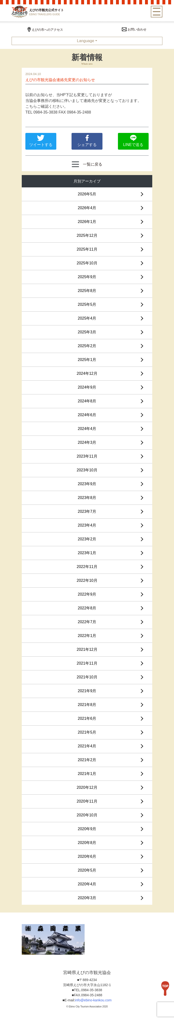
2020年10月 (87, 815)
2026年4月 (87, 208)
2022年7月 (87, 622)
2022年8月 (87, 608)
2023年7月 (87, 511)
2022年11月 (87, 567)
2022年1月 (87, 636)
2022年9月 (87, 594)
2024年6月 (87, 415)
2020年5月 (87, 870)
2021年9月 (87, 691)
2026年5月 (87, 194)
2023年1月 (87, 553)
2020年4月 (87, 884)
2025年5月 (87, 304)
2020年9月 (87, 829)
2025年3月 (87, 332)
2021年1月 (87, 774)
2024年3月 (87, 442)
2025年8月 (87, 291)
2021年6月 (87, 718)
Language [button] (85, 41)
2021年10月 (87, 677)
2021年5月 (87, 732)
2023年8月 (87, 498)
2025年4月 (87, 318)
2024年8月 (87, 401)
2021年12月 (87, 649)
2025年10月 (87, 263)
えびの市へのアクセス (45, 29)
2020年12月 (87, 787)
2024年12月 (87, 373)
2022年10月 (87, 580)
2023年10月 (87, 470)
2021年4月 (87, 746)
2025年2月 (87, 346)
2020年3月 (87, 898)
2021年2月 (87, 760)
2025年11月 (87, 249)
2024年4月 (87, 429)
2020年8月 (87, 843)
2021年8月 (87, 705)
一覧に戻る (87, 164)
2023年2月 (87, 539)
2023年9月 (87, 484)
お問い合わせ (134, 29)
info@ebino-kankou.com (93, 1000)
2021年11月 (87, 663)
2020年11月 (87, 801)
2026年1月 (87, 222)
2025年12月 (87, 235)
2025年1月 (87, 360)
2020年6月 (87, 856)
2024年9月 (87, 387)
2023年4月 (87, 525)
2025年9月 (87, 277)
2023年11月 (87, 456)
